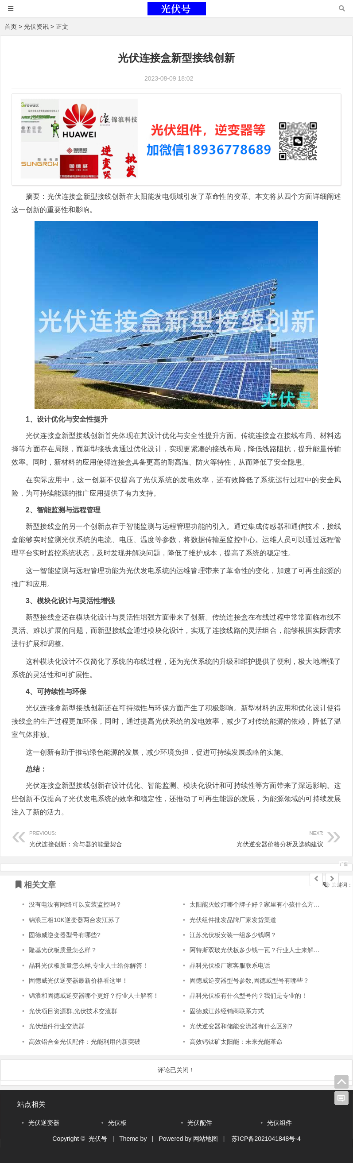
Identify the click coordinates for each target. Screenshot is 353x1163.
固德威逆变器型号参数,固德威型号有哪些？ (249, 980)
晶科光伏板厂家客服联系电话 (230, 965)
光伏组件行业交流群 (57, 1026)
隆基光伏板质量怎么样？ (63, 950)
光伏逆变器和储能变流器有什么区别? (241, 1026)
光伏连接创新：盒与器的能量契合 (102, 838)
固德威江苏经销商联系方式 (227, 1011)
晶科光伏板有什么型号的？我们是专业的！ (248, 995)
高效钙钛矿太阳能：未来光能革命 (236, 1041)
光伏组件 (279, 1122)
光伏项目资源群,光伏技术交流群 (73, 1011)
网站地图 (205, 1138)
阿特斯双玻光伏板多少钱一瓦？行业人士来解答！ (258, 950)
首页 (10, 26)
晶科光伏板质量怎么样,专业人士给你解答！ (88, 965)
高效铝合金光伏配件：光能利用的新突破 (84, 1041)
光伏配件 (199, 1122)
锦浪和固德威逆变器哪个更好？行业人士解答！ (94, 995)
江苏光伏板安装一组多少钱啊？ (233, 934)
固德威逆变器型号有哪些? (65, 934)
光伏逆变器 (43, 1122)
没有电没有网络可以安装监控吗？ (75, 904)
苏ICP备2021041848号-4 (266, 1138)
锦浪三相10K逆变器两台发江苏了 (74, 919)
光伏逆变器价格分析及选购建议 (249, 838)
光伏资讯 (36, 26)
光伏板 (117, 1122)
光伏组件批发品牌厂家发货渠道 (233, 919)
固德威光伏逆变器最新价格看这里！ (78, 980)
